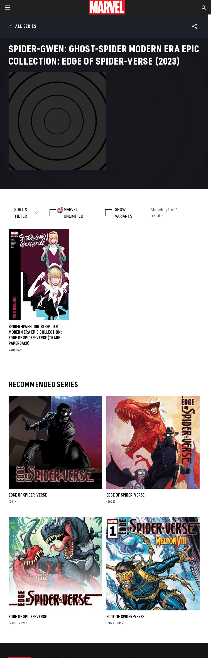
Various (14, 350)
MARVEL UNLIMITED (73, 213)
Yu (21, 350)
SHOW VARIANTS (123, 213)
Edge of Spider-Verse (28, 495)
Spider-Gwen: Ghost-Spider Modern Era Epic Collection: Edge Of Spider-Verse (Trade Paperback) (35, 335)
